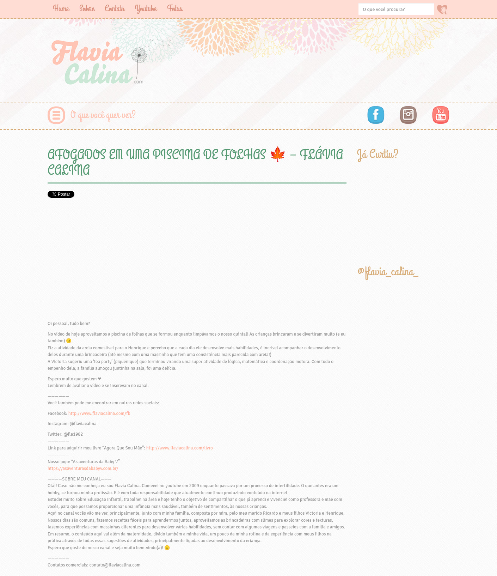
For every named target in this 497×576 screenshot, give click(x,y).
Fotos (174, 8)
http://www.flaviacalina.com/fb (99, 413)
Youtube (146, 8)
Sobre (86, 8)
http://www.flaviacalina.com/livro (179, 448)
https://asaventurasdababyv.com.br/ (83, 468)
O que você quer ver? (103, 115)
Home (61, 8)
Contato (114, 8)
